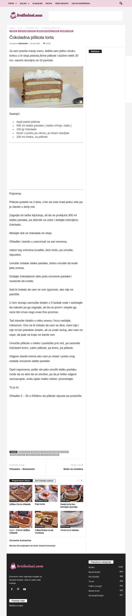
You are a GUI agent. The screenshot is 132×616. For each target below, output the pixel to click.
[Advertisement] (85, 16)
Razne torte (66, 31)
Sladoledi (38, 3)
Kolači (24, 3)
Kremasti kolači (96, 595)
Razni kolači (94, 572)
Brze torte (65, 501)
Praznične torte (42, 500)
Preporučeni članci (21, 480)
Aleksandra (23, 43)
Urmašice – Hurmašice (22, 469)
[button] (120, 3)
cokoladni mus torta (58, 452)
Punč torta (40, 504)
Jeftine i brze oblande (20, 504)
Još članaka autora (44, 480)
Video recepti (95, 586)
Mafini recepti (16, 605)
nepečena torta (17, 455)
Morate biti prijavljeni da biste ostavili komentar (32, 546)
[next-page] (81, 480)
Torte (12, 3)
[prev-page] (77, 480)
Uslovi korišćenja (81, 3)
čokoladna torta (39, 452)
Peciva (49, 3)
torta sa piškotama (50, 455)
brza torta (24, 452)
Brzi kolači (14, 501)
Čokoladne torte (32, 28)
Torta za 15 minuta (69, 530)
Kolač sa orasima (73, 469)
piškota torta (33, 455)
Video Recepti (61, 3)
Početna (12, 28)
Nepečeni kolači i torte (48, 31)
